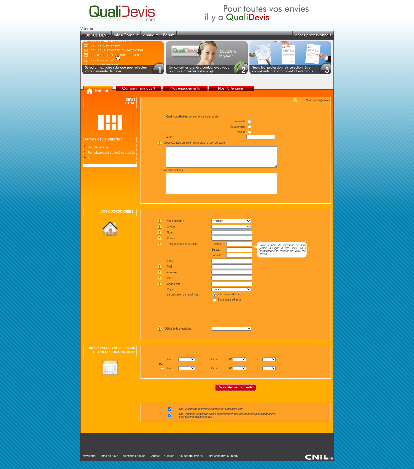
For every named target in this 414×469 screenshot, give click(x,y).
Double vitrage (98, 147)
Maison (241, 131)
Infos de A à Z (109, 463)
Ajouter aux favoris (190, 463)
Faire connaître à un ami (222, 463)
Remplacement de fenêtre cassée (111, 152)
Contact (154, 463)
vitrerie (114, 139)
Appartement (237, 126)
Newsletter (89, 463)
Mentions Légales (134, 463)
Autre (91, 158)
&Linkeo (169, 463)
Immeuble (239, 121)
